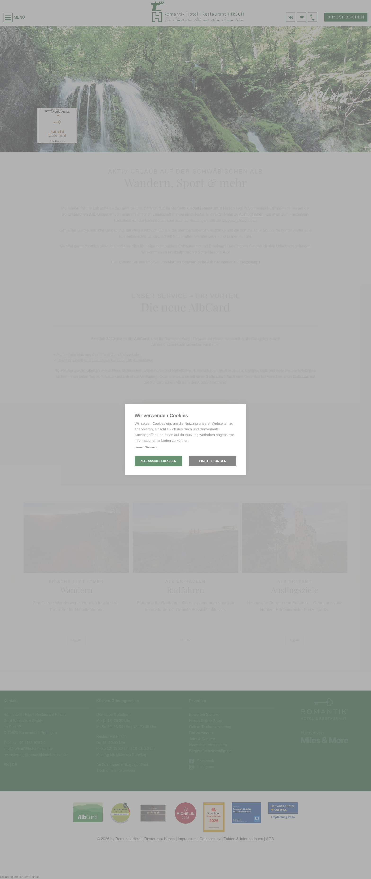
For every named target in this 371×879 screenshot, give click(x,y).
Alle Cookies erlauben (158, 460)
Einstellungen (213, 461)
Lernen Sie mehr (146, 447)
